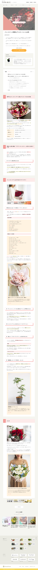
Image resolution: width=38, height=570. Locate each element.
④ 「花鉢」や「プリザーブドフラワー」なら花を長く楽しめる (17, 86)
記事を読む (35, 2)
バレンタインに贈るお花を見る (19, 50)
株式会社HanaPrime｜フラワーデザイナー (11, 56)
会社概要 (20, 566)
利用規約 (23, 566)
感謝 (28, 120)
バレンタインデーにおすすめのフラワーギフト (15, 80)
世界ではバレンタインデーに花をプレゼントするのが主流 (16, 74)
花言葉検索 (27, 2)
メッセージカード (16, 121)
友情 (11, 225)
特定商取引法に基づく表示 (32, 566)
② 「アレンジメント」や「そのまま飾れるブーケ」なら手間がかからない (18, 83)
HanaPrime (16, 449)
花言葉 (14, 211)
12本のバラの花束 (9, 256)
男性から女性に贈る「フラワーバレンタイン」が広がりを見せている (18, 76)
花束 (14, 312)
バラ (17, 211)
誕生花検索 (31, 2)
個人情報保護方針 (27, 566)
